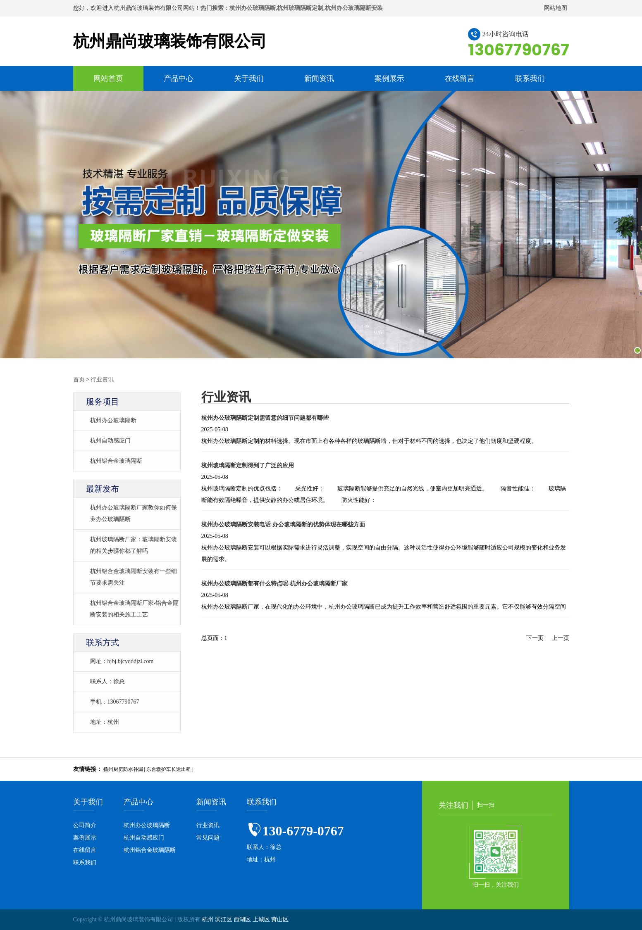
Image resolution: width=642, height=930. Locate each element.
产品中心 (178, 78)
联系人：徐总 (107, 681)
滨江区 (224, 919)
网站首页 (108, 78)
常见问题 (208, 838)
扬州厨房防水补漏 (123, 769)
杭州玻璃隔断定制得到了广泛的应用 (247, 465)
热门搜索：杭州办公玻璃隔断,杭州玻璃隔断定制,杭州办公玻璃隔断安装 (291, 8)
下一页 (535, 638)
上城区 (262, 919)
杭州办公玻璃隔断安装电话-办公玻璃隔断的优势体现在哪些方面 (283, 524)
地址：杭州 (104, 722)
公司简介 (84, 825)
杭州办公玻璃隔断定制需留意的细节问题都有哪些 (265, 418)
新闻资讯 (319, 78)
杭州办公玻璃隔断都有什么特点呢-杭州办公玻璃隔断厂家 (274, 583)
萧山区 (280, 919)
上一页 (560, 638)
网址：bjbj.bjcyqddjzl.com (122, 661)
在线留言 (460, 78)
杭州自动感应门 (110, 441)
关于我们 (249, 78)
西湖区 (243, 919)
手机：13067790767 (114, 702)
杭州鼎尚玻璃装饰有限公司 (170, 41)
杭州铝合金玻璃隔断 (116, 461)
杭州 (208, 919)
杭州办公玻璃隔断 (113, 420)
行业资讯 (102, 379)
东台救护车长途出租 (168, 769)
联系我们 (530, 78)
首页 (79, 379)
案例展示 (389, 78)
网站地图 (555, 8)
